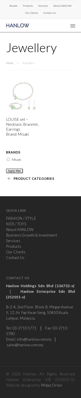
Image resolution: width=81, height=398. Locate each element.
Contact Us (49, 13)
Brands (13, 6)
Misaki (14, 159)
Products (28, 6)
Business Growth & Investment (31, 235)
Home (10, 63)
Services (43, 6)
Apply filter (14, 170)
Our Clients (31, 13)
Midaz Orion (51, 385)
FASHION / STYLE (21, 218)
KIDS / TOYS (16, 224)
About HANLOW (62, 6)
